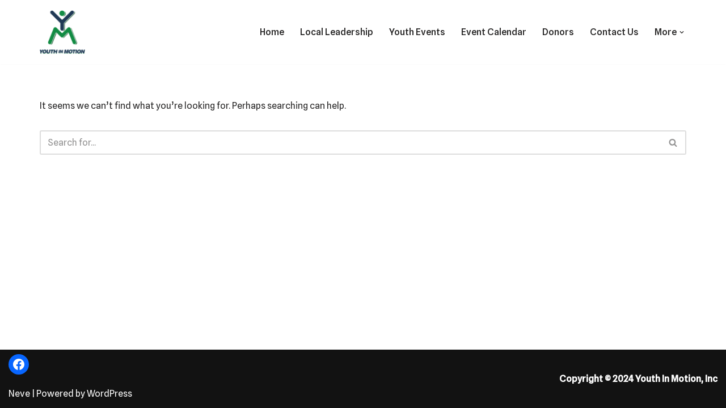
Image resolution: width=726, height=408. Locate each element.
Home (272, 32)
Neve (19, 393)
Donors (558, 32)
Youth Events (417, 32)
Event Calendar (493, 32)
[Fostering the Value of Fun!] (62, 32)
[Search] (350, 142)
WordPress (109, 393)
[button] (681, 32)
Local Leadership (336, 32)
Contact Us (614, 32)
